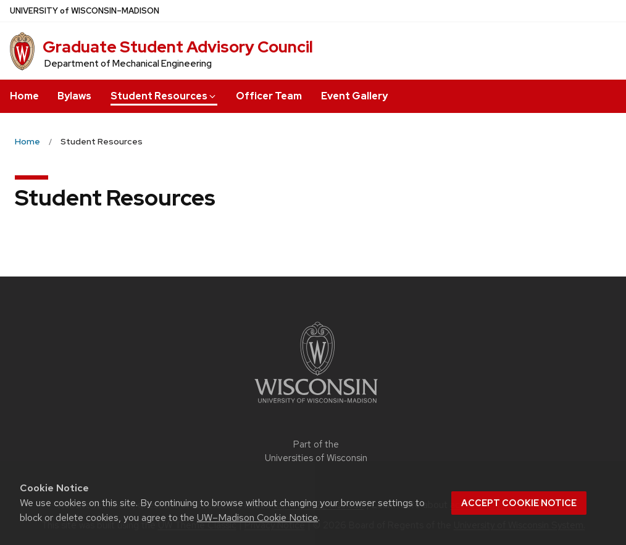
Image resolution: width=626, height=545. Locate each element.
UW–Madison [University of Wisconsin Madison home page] (84, 11)
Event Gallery (354, 95)
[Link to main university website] (316, 405)
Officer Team (269, 95)
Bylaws (74, 95)
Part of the (316, 451)
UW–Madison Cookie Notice (257, 517)
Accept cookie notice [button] (519, 503)
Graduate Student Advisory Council (178, 46)
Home (24, 95)
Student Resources (164, 95)
